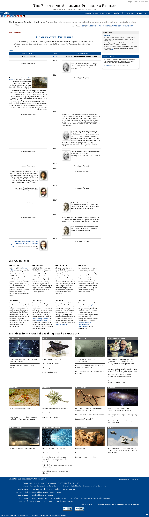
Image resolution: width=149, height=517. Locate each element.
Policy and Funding (53, 489)
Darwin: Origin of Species (51, 359)
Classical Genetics (102, 13)
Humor (50, 495)
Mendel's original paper (41, 319)
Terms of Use (35, 501)
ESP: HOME (4, 515)
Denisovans (79, 453)
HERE (113, 49)
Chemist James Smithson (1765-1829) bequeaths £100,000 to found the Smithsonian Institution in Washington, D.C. (24, 244)
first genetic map (41, 321)
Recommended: (22, 492)
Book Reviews (55, 492)
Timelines (117, 13)
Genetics (33, 498)
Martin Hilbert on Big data (51, 453)
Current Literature (36, 489)
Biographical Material (92, 498)
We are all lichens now (50, 413)
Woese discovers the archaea (20, 408)
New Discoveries (68, 489)
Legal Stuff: (23, 501)
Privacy (45, 501)
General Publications (37, 495)
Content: (24, 486)
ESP (83, 26)
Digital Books (76, 486)
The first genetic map (50, 368)
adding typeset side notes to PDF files (88, 306)
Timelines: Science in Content (57, 486)
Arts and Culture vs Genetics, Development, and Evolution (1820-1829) (42, 515)
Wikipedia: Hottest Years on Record (22, 448)
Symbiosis (46, 387)
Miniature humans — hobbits (85, 457)
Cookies (52, 501)
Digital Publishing (45, 498)
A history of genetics (50, 372)
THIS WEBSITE (104, 26)
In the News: (23, 489)
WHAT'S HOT (128, 26)
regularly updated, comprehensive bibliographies (85, 324)
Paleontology (80, 387)
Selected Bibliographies (39, 492)
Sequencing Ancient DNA (84, 419)
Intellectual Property (65, 501)
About (89, 13)
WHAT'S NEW (116, 26)
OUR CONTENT (91, 26)
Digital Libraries (60, 498)
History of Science (75, 498)
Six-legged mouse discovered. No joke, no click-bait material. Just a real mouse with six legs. (122, 450)
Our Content (39, 483)
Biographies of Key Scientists (94, 486)
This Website (51, 483)
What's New (129, 13)
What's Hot (142, 13)
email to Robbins (61, 324)
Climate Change (15, 428)
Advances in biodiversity (18, 413)
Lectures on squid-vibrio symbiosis (55, 408)
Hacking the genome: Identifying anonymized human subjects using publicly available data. (55, 459)
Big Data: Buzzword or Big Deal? (53, 448)
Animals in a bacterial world (52, 417)
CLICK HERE (108, 65)
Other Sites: (23, 498)
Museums (106, 498)
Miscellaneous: (22, 495)
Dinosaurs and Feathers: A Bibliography (89, 415)
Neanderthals (80, 448)
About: (25, 483)
